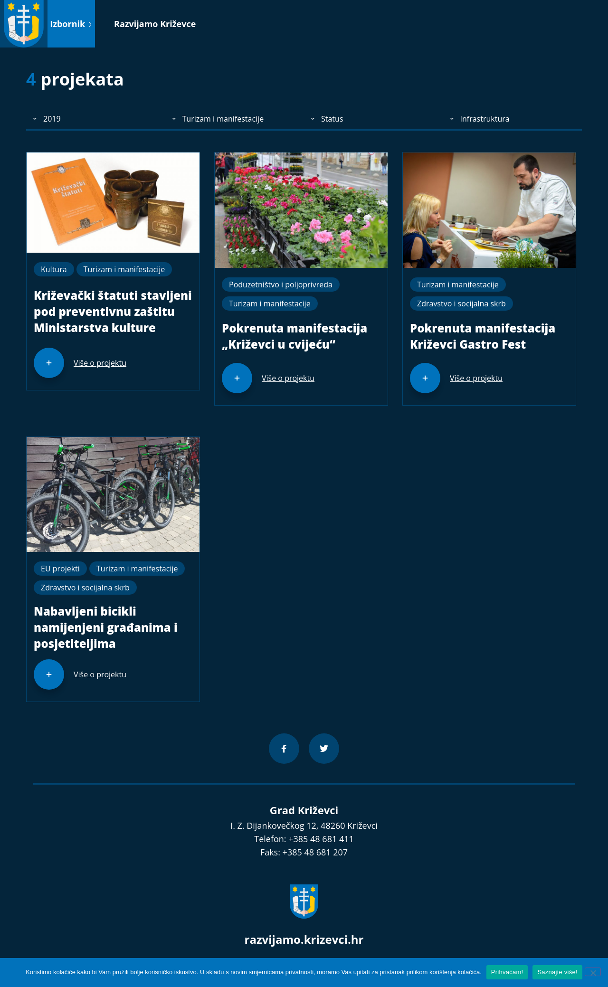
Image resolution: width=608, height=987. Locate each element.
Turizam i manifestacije (124, 269)
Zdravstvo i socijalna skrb (461, 303)
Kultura (54, 269)
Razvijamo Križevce (155, 23)
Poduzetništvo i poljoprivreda (280, 284)
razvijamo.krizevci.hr (304, 939)
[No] (593, 972)
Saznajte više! (557, 972)
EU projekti (60, 568)
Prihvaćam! (507, 972)
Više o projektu (100, 363)
